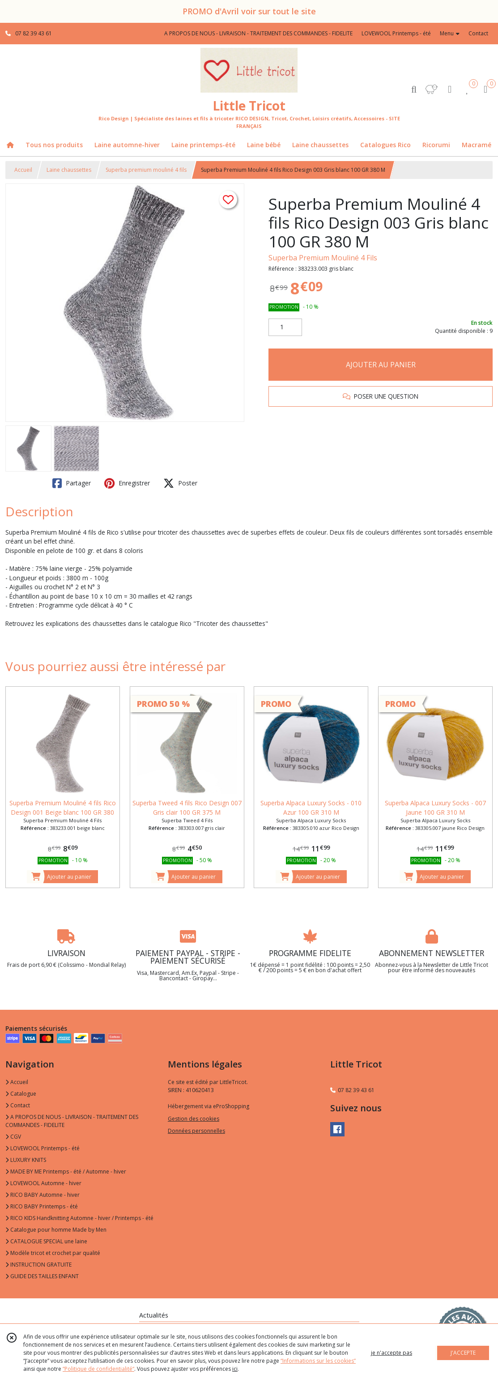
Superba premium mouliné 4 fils (146, 170)
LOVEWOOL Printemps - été (42, 1148)
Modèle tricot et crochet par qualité (52, 1253)
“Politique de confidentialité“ (98, 1369)
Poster (180, 483)
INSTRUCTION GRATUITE (38, 1264)
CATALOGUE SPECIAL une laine (46, 1241)
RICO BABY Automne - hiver (42, 1195)
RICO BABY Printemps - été (41, 1206)
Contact (478, 33)
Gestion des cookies (193, 1119)
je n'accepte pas (391, 1352)
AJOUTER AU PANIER (381, 365)
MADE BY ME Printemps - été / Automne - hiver (65, 1171)
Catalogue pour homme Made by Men (55, 1229)
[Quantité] (285, 327)
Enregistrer (127, 483)
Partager (71, 483)
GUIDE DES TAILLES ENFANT (42, 1276)
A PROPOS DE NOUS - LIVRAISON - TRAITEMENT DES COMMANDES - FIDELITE (71, 1121)
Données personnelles (196, 1131)
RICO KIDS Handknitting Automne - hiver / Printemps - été (79, 1218)
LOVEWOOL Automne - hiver (43, 1183)
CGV (13, 1136)
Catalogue (20, 1093)
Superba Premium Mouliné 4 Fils (322, 258)
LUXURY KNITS (25, 1160)
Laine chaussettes (69, 170)
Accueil (23, 170)
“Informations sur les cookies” (318, 1361)
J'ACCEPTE (463, 1352)
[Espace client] (450, 88)
